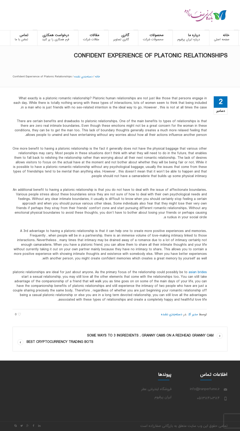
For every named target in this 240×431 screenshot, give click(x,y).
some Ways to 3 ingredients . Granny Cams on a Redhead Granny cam (150, 336)
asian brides (198, 272)
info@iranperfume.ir (205, 389)
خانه (97, 76)
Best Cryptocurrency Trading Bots (60, 342)
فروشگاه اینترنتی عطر (156, 389)
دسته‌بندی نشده (83, 76)
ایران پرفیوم (163, 397)
